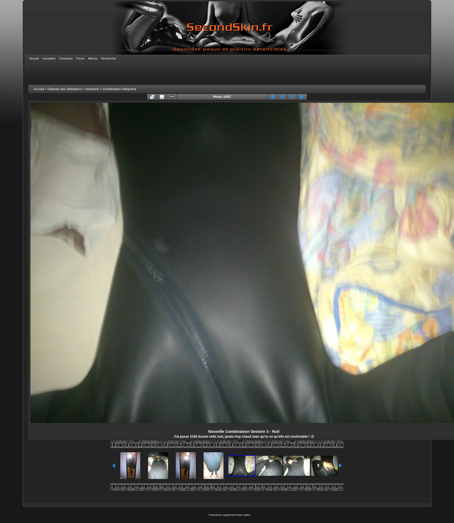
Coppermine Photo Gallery (236, 515)
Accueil (39, 89)
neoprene (92, 89)
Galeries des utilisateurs (64, 89)
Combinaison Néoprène (119, 89)
